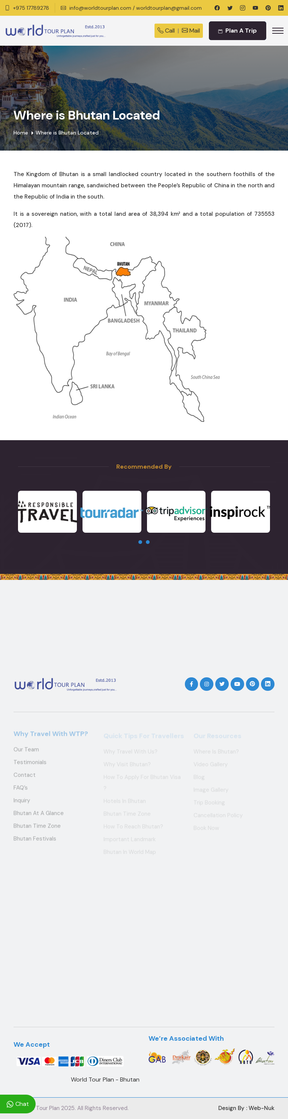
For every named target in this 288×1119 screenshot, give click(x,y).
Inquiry (22, 803)
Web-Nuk (261, 1108)
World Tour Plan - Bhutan (105, 1079)
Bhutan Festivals (35, 841)
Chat (18, 1104)
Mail (191, 30)
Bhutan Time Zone (37, 828)
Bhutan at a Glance (39, 815)
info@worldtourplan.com (100, 7)
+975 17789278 (31, 7)
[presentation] (140, 542)
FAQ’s (21, 790)
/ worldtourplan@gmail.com (167, 7)
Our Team (26, 752)
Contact (25, 777)
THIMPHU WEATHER (144, 634)
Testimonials (30, 764)
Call (166, 30)
